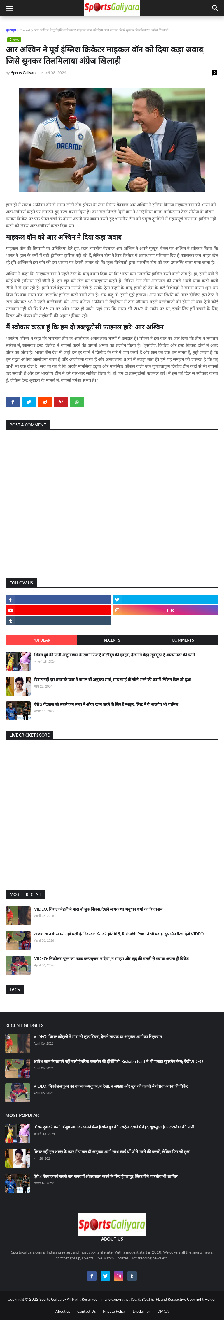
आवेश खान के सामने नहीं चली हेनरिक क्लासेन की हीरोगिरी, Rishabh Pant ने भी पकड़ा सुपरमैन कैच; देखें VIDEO (119, 933)
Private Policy (114, 1311)
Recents (112, 640)
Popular (41, 640)
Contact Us (86, 1311)
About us (62, 1311)
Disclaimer (141, 1311)
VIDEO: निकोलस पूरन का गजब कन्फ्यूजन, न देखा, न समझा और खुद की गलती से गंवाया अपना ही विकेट (111, 958)
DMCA (163, 1311)
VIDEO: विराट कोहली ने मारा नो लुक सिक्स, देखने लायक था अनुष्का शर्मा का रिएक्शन (98, 909)
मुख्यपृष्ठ (11, 30)
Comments (183, 640)
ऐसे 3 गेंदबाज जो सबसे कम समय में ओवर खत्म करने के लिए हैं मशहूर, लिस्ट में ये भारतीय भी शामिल (106, 704)
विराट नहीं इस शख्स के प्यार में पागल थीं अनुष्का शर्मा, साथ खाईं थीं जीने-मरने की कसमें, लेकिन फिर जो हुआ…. (114, 679)
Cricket (25, 30)
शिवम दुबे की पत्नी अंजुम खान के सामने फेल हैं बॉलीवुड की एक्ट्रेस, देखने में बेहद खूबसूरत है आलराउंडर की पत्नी (114, 654)
